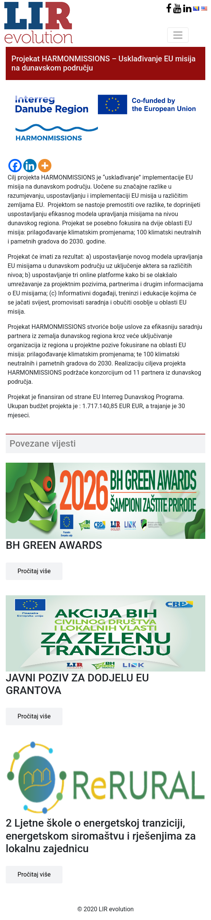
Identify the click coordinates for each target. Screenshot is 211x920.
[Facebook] (15, 165)
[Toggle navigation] (178, 35)
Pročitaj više (34, 571)
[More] (44, 165)
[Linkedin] (30, 165)
